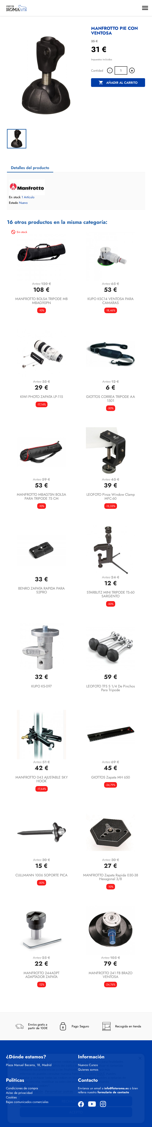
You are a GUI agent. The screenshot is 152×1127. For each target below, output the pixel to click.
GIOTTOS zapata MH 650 (110, 777)
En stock (15, 197)
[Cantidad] (121, 70)
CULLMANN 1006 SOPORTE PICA (41, 875)
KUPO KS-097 (41, 686)
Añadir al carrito (118, 82)
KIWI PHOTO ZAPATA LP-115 (41, 396)
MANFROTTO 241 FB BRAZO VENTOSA (110, 975)
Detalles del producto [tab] (30, 168)
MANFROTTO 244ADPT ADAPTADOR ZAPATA (41, 975)
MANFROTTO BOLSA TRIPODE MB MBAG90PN (41, 300)
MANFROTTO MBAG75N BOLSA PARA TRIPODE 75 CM (41, 496)
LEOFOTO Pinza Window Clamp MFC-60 (110, 496)
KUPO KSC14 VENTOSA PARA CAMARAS (110, 300)
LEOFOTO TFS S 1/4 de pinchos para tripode (110, 688)
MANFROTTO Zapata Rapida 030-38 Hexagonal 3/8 (110, 877)
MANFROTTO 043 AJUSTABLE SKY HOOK (41, 779)
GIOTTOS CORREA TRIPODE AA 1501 (110, 398)
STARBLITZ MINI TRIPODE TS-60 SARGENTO (111, 594)
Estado (13, 203)
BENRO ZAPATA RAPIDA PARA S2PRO (41, 590)
